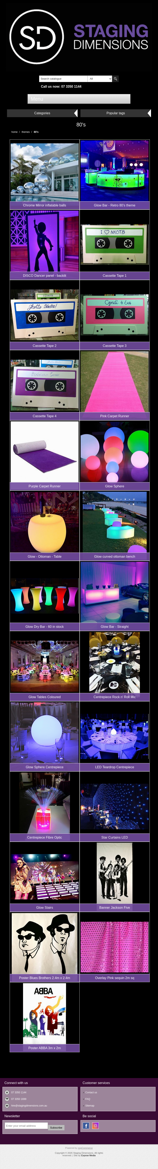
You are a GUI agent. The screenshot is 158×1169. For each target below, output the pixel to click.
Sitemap (89, 1105)
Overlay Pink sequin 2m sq (114, 978)
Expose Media (88, 1155)
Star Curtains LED (114, 837)
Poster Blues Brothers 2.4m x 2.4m (44, 978)
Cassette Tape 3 (115, 346)
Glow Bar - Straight (115, 626)
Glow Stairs (44, 907)
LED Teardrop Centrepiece (114, 767)
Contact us (91, 1092)
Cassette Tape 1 (115, 275)
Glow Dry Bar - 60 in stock (45, 626)
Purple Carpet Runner (45, 486)
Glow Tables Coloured (45, 697)
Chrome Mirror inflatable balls (44, 205)
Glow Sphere (114, 486)
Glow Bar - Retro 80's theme (114, 205)
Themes (26, 132)
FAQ (87, 1099)
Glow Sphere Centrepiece (44, 767)
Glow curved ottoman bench (114, 556)
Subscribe (56, 1127)
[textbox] (63, 78)
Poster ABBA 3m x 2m (44, 1048)
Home (15, 132)
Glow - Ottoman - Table (45, 556)
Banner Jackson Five (114, 907)
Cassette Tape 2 (44, 346)
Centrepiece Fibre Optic (44, 837)
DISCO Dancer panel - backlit (44, 275)
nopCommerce (85, 1148)
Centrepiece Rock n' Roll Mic (115, 697)
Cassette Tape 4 (44, 416)
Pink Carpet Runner (114, 416)
